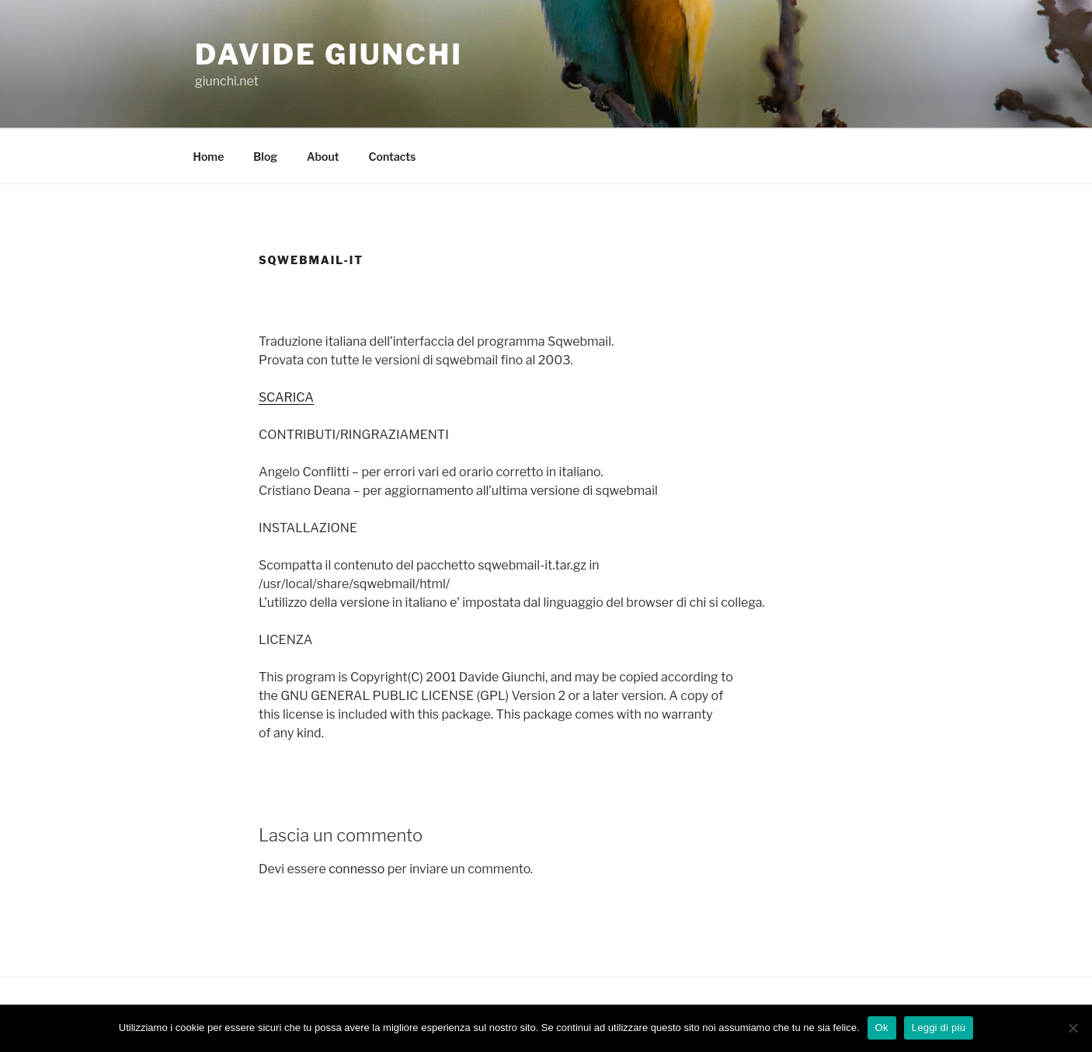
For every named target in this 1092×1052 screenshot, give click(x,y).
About (323, 156)
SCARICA (286, 397)
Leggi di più (939, 1027)
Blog (265, 156)
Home (208, 156)
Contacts (392, 156)
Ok (882, 1027)
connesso (356, 869)
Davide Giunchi (329, 54)
